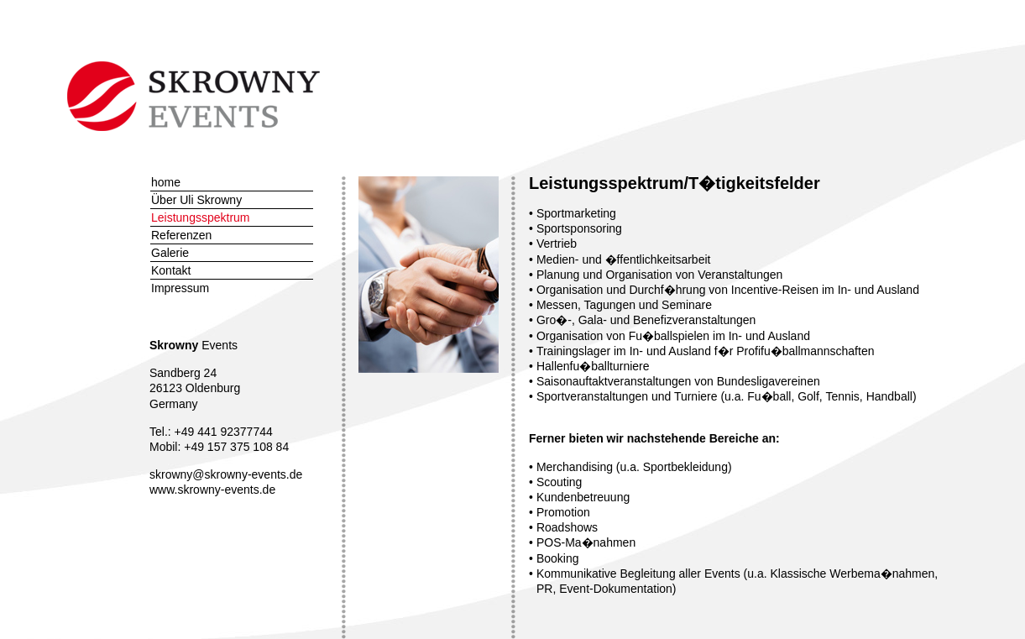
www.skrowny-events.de (212, 489)
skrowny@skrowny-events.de (225, 474)
